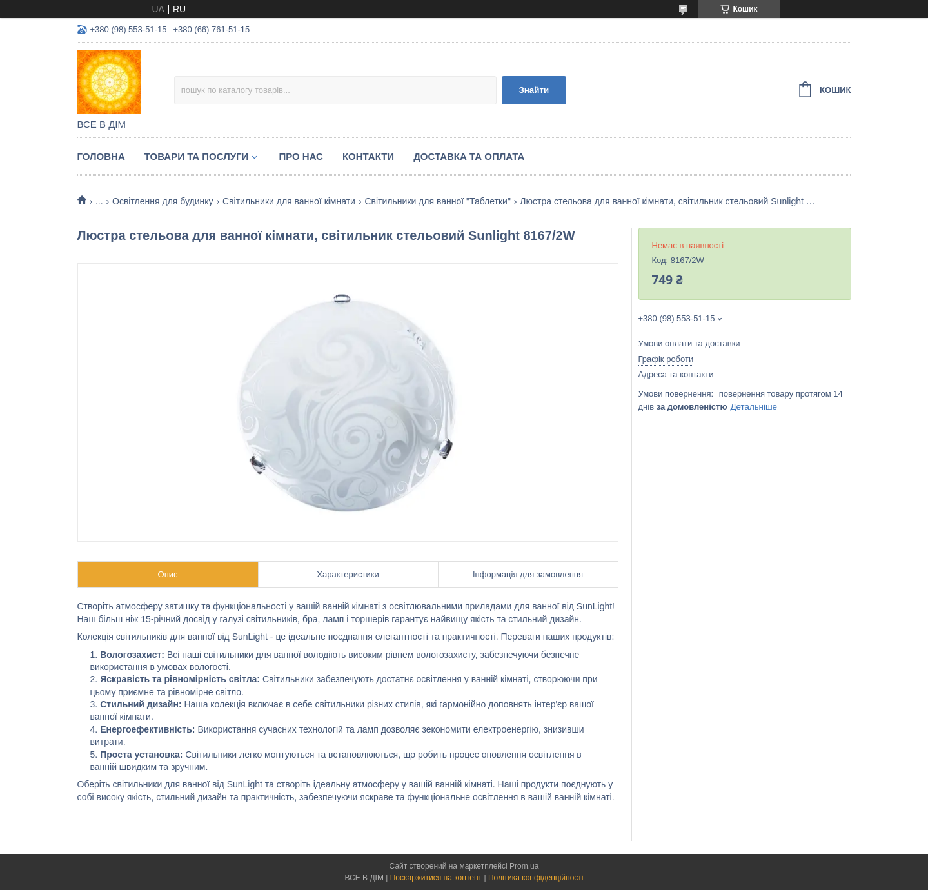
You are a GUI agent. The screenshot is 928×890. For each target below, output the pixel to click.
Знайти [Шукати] (533, 90)
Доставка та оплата (468, 156)
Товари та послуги (196, 156)
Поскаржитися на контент (436, 877)
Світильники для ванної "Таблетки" (437, 201)
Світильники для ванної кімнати (288, 201)
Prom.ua (523, 866)
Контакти (368, 156)
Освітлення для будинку (162, 201)
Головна (101, 156)
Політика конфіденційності (536, 877)
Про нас (301, 156)
